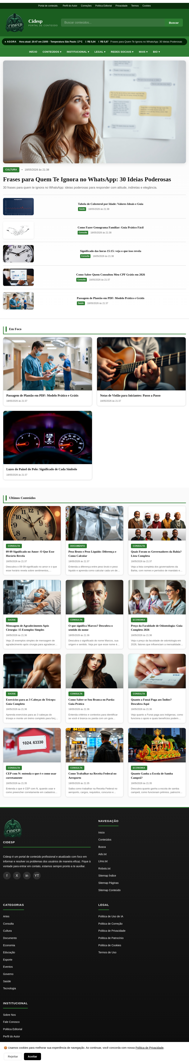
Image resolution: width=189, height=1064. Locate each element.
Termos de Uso (107, 952)
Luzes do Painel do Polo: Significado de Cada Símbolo (41, 469)
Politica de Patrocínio (111, 938)
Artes (6, 916)
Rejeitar (13, 1056)
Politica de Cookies (109, 945)
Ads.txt (102, 854)
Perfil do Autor (70, 5)
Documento (77, 546)
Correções (86, 5)
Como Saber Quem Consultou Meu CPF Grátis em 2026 (110, 274)
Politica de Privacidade (112, 930)
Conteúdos (104, 839)
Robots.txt (104, 868)
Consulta (83, 232)
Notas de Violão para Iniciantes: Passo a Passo (130, 395)
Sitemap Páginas (108, 882)
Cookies (146, 5)
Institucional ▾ (78, 51)
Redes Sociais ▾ (122, 51)
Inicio (101, 832)
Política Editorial (103, 5)
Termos (135, 5)
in (26, 876)
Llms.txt (103, 861)
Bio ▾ (156, 51)
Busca (102, 846)
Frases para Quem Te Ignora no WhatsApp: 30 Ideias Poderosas (147, 41)
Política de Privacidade (150, 1047)
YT (37, 876)
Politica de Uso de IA (110, 916)
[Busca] (113, 23)
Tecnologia (9, 988)
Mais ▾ (143, 51)
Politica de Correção (110, 923)
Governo (8, 974)
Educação (9, 952)
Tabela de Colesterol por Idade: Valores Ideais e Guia (110, 203)
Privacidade (121, 5)
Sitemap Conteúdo (109, 890)
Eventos (8, 966)
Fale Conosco (11, 1021)
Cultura (11, 169)
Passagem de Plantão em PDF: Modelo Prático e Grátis (110, 298)
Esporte (7, 959)
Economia (139, 620)
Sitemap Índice (107, 875)
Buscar (174, 22)
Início (33, 51)
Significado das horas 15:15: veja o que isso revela (110, 251)
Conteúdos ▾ (52, 51)
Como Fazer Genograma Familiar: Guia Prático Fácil (111, 227)
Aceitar (32, 1056)
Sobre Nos (9, 1014)
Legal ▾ (99, 51)
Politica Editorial (12, 1029)
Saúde (82, 209)
